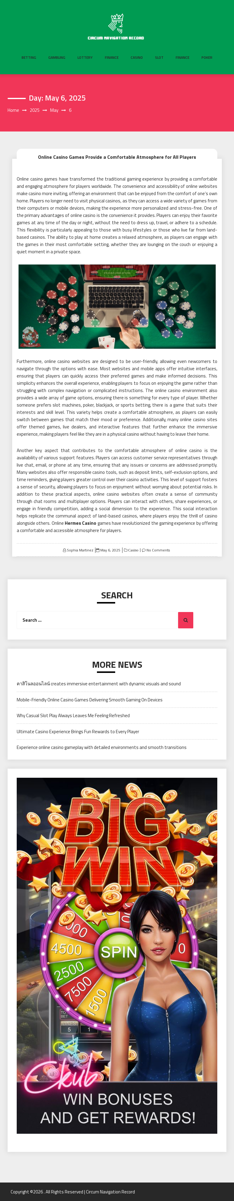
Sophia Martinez (80, 550)
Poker (206, 57)
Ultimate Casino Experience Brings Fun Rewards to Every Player (78, 731)
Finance (112, 57)
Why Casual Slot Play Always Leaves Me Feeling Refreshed (73, 715)
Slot (159, 57)
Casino (137, 57)
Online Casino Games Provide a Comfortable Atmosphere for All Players (117, 157)
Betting (29, 57)
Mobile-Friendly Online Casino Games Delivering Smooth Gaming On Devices (90, 699)
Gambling (56, 57)
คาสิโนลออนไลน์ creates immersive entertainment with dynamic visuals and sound (99, 683)
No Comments (158, 550)
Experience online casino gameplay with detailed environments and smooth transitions (102, 747)
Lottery (85, 57)
